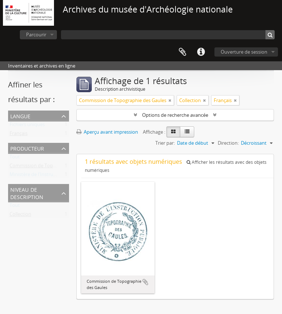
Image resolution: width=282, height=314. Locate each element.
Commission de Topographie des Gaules (53, 167)
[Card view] (173, 131)
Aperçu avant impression (107, 132)
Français (19, 134)
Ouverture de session (244, 51)
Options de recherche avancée (175, 115)
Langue (20, 115)
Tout (15, 158)
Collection (20, 215)
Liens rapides (201, 52)
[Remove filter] (170, 100)
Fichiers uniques (27, 126)
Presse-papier (182, 52)
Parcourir (36, 34)
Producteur (27, 148)
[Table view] (187, 131)
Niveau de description (26, 192)
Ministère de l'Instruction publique (47, 176)
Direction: (228, 143)
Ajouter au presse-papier (145, 282)
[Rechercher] (270, 34)
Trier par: (165, 143)
